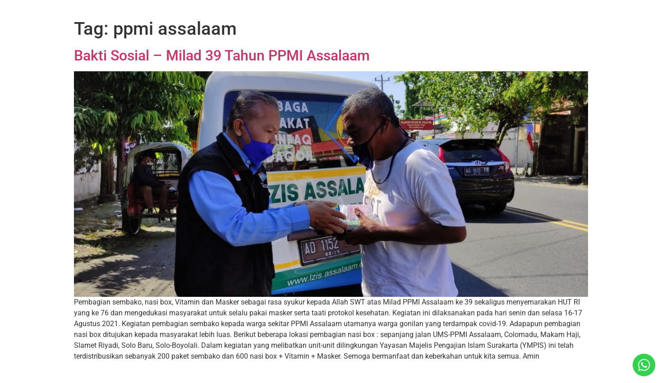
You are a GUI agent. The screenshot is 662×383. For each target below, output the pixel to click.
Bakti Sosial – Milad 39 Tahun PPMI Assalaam (222, 55)
